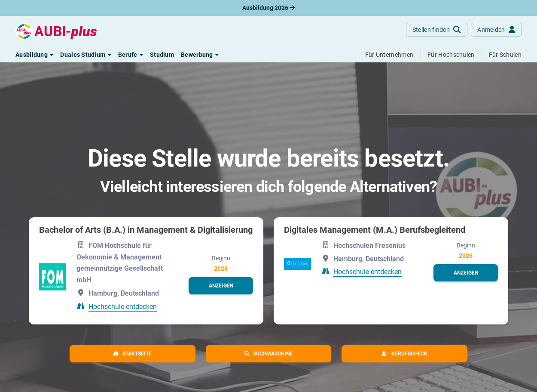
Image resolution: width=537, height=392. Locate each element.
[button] (34, 54)
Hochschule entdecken (122, 306)
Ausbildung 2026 (268, 7)
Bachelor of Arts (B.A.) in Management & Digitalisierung (146, 230)
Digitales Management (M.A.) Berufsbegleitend (374, 230)
